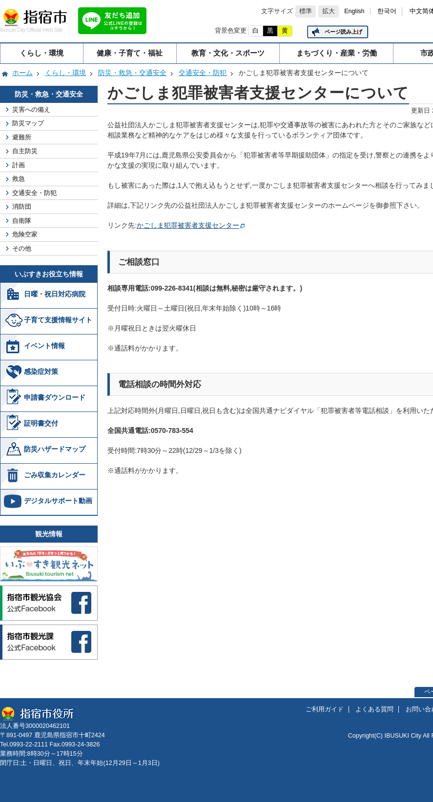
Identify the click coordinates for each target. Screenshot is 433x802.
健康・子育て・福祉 (130, 53)
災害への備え (31, 109)
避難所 (21, 137)
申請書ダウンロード (54, 397)
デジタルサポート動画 (58, 501)
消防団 (21, 206)
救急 (18, 178)
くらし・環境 (41, 53)
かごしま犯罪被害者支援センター (188, 225)
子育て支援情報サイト (58, 320)
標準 (305, 11)
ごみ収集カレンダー (54, 475)
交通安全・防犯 (203, 73)
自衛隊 (21, 220)
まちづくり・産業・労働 (336, 53)
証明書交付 (41, 423)
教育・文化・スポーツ (228, 53)
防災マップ (28, 123)
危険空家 (25, 234)
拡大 (328, 11)
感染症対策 (41, 371)
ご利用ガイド (325, 709)
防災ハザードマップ (54, 449)
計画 (18, 165)
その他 (21, 248)
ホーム (22, 73)
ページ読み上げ (343, 32)
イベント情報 (44, 346)
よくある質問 (374, 709)
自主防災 (25, 151)
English (354, 11)
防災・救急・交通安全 (132, 73)
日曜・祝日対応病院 (54, 294)
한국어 (386, 11)
